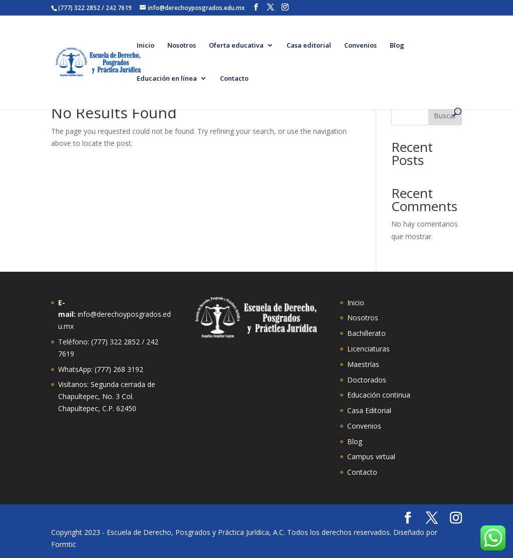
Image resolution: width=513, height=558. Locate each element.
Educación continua (378, 395)
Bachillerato (366, 333)
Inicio (145, 46)
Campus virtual (371, 456)
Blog (397, 46)
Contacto (234, 79)
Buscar (445, 115)
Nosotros (181, 46)
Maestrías (363, 364)
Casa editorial (309, 46)
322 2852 (125, 341)
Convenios (360, 46)
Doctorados (366, 380)
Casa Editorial (369, 410)
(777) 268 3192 (119, 369)
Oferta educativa (236, 46)
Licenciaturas (368, 348)
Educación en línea (167, 79)
